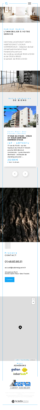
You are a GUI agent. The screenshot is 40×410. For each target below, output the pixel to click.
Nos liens (15, 396)
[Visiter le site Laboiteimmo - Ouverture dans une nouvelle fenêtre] (20, 403)
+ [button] (33, 299)
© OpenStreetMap (24, 360)
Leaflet (17, 360)
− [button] (33, 302)
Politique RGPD (22, 396)
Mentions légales (29, 395)
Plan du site (19, 395)
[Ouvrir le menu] (29, 3)
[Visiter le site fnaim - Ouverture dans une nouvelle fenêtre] (25, 370)
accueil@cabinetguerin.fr (15, 270)
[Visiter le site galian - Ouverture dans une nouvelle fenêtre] (16, 370)
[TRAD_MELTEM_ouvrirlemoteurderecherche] (6, 3)
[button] (25, 176)
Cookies (30, 396)
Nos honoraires (10, 395)
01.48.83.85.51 (13, 264)
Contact (37, 119)
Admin (9, 396)
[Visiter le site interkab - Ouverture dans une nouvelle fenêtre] (20, 374)
